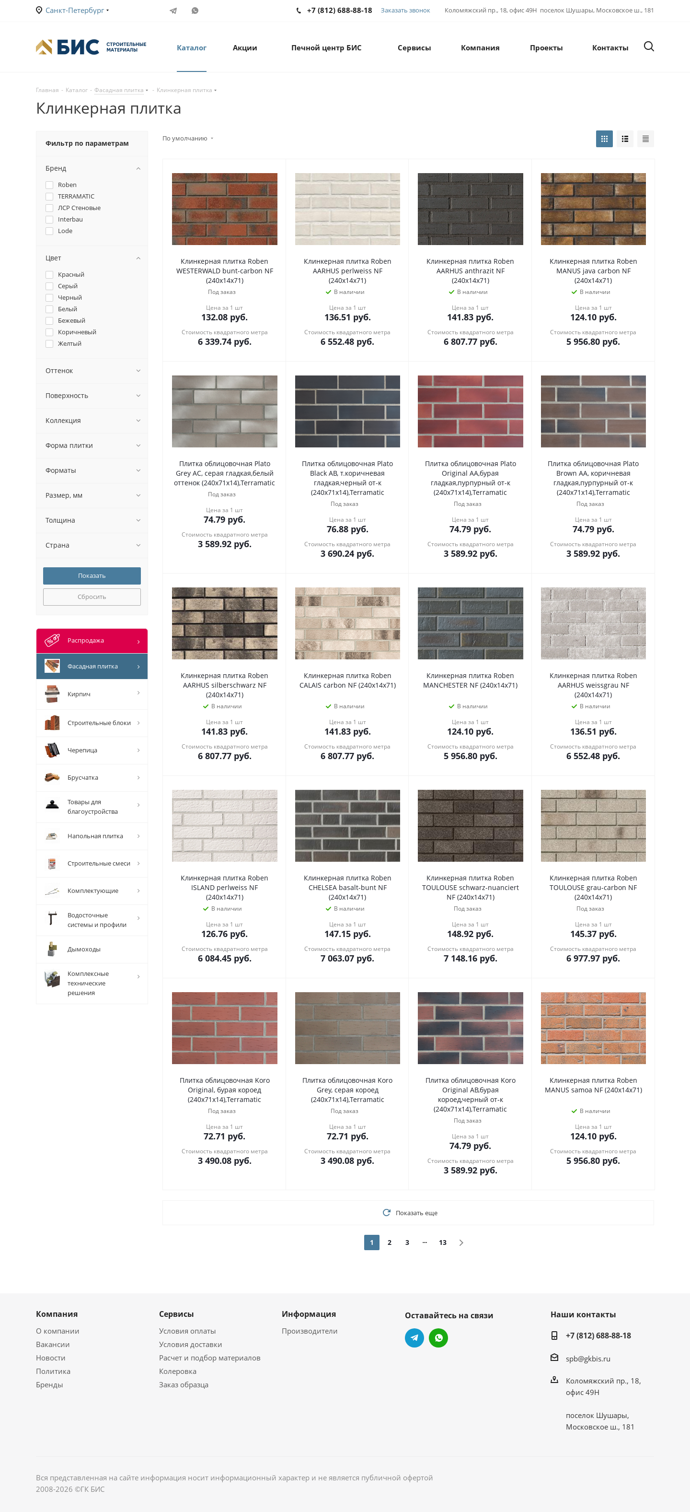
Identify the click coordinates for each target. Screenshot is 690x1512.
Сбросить (92, 596)
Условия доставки (190, 1344)
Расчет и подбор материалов (210, 1357)
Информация (309, 1314)
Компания (57, 1314)
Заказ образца (183, 1384)
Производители (310, 1331)
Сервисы (176, 1314)
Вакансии (53, 1344)
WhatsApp (195, 10)
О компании (58, 1331)
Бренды (49, 1384)
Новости (51, 1357)
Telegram (173, 10)
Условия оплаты (187, 1331)
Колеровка (177, 1371)
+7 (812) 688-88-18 (598, 1335)
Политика (53, 1371)
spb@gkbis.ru (588, 1358)
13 (443, 1242)
